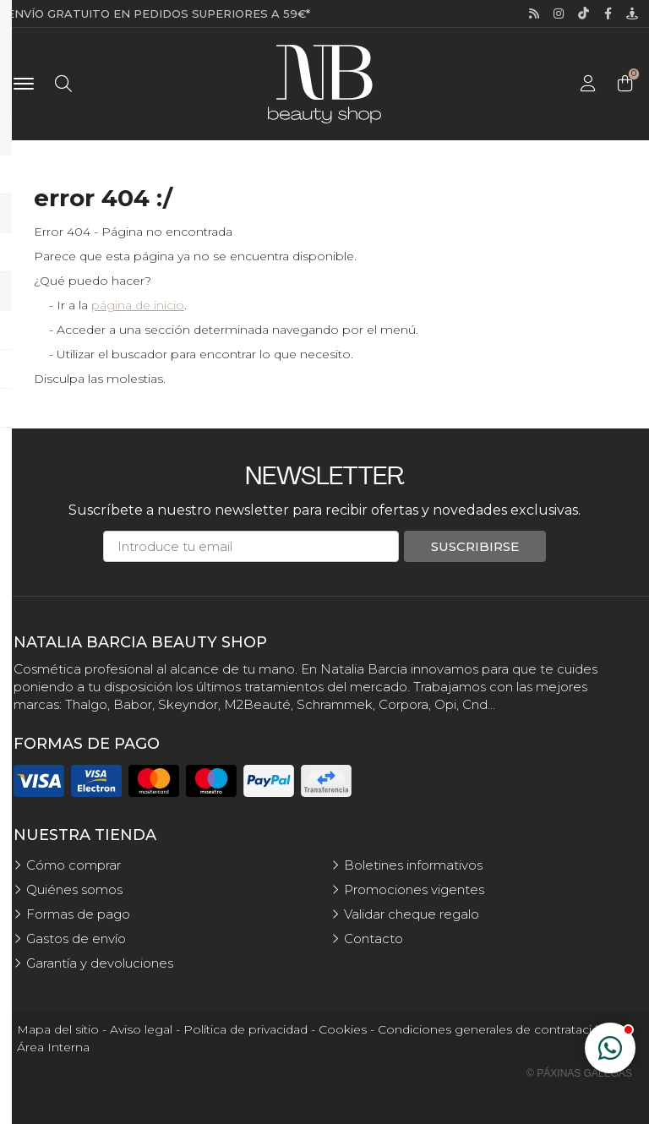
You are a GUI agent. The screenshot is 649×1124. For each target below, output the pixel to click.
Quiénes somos (74, 889)
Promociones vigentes (414, 889)
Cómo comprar (73, 865)
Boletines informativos (413, 865)
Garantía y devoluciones (99, 963)
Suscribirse (475, 546)
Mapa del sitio (58, 1029)
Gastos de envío (76, 938)
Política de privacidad (245, 1029)
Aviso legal (141, 1029)
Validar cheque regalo (411, 914)
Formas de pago (78, 914)
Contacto (373, 938)
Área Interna (53, 1047)
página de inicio (137, 305)
